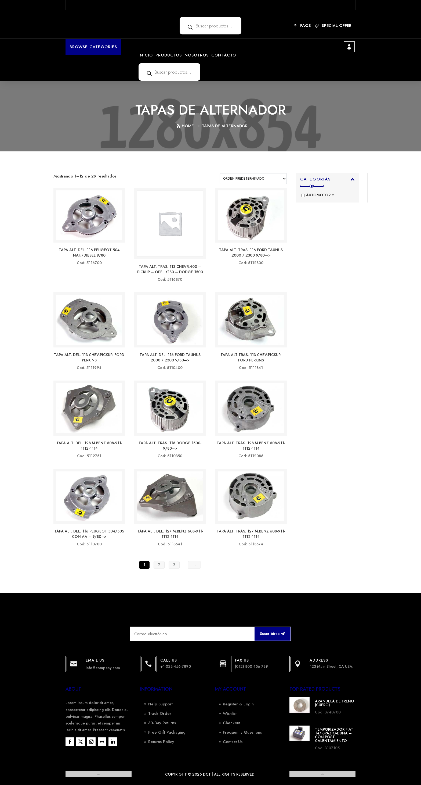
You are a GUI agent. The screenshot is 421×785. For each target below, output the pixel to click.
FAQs (305, 26)
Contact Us (232, 742)
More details (281, 5)
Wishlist (230, 713)
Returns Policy (161, 742)
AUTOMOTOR (318, 195)
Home (188, 126)
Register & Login (238, 704)
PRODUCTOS (168, 55)
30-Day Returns (162, 723)
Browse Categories (93, 47)
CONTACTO (223, 55)
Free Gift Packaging (167, 732)
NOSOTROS (196, 55)
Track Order (159, 713)
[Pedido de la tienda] (253, 178)
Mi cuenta (349, 46)
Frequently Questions (242, 732)
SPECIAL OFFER (336, 26)
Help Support (160, 704)
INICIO (146, 55)
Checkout (231, 723)
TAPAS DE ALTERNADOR (225, 126)
